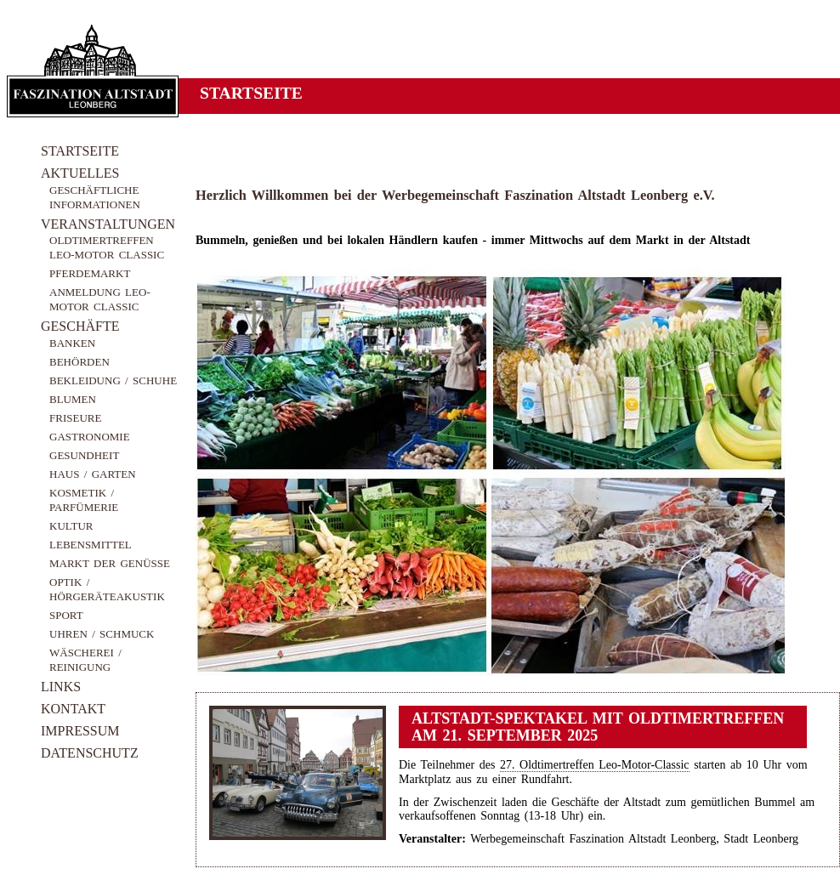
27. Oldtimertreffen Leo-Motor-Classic (595, 764)
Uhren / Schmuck (101, 633)
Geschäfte (80, 326)
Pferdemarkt (89, 273)
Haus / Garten (92, 474)
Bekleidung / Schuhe (113, 380)
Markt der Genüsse (109, 563)
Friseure (75, 418)
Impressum (80, 731)
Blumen (72, 399)
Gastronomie (89, 436)
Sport (66, 615)
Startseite (80, 151)
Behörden (79, 361)
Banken (72, 343)
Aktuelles (80, 173)
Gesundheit (84, 455)
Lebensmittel (90, 544)
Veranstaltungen (108, 224)
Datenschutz (90, 753)
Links (61, 686)
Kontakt (73, 708)
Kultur (71, 525)
